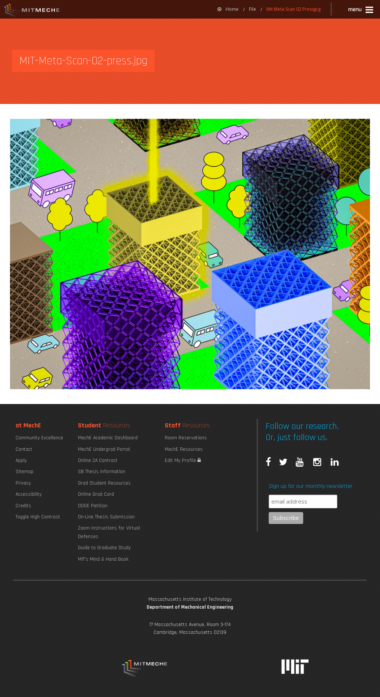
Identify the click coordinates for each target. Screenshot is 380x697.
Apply (21, 460)
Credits (23, 505)
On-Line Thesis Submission (106, 517)
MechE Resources (184, 449)
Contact (24, 449)
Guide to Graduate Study (104, 547)
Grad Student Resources (104, 483)
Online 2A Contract (98, 460)
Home (228, 9)
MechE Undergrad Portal (104, 449)
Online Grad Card (96, 494)
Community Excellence (39, 437)
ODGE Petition (93, 505)
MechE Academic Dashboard (108, 437)
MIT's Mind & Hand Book (103, 559)
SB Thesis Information (101, 471)
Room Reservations (186, 437)
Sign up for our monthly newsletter (311, 486)
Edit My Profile (183, 460)
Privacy (23, 483)
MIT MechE (32, 11)
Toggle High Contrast (38, 517)
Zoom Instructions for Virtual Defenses (109, 532)
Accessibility (29, 494)
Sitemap (24, 471)
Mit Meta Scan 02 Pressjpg (293, 9)
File (252, 9)
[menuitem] (228, 9)
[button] (361, 11)
